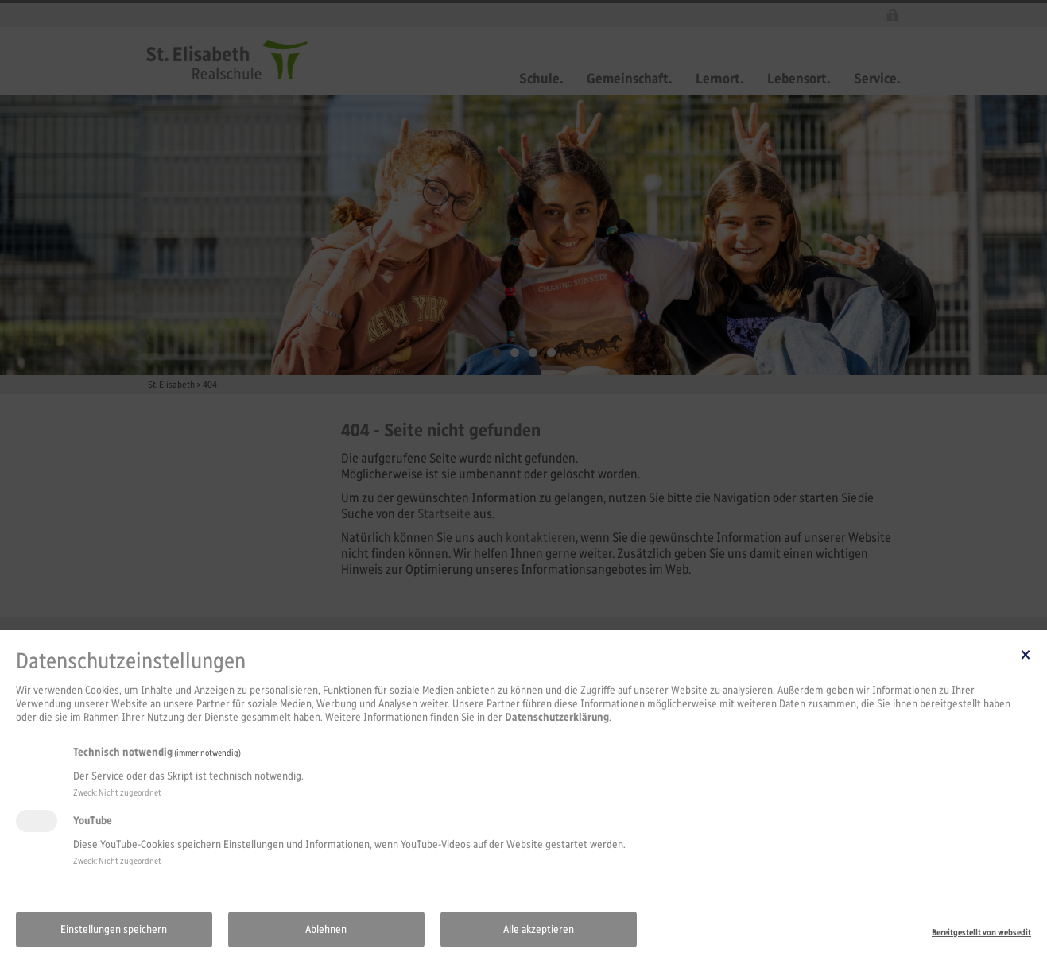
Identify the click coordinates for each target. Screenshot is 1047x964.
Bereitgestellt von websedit (981, 932)
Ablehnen (326, 929)
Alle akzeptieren (538, 929)
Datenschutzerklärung (557, 717)
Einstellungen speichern (113, 929)
